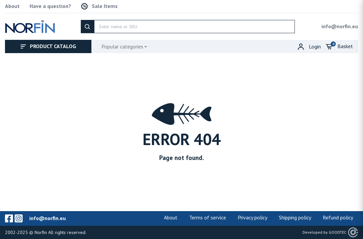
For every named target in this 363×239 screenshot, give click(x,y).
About (12, 6)
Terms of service (207, 217)
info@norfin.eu (339, 26)
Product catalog (48, 46)
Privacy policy (252, 217)
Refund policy (338, 217)
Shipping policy (295, 217)
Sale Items (99, 6)
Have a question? (50, 6)
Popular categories (122, 46)
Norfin (41, 232)
